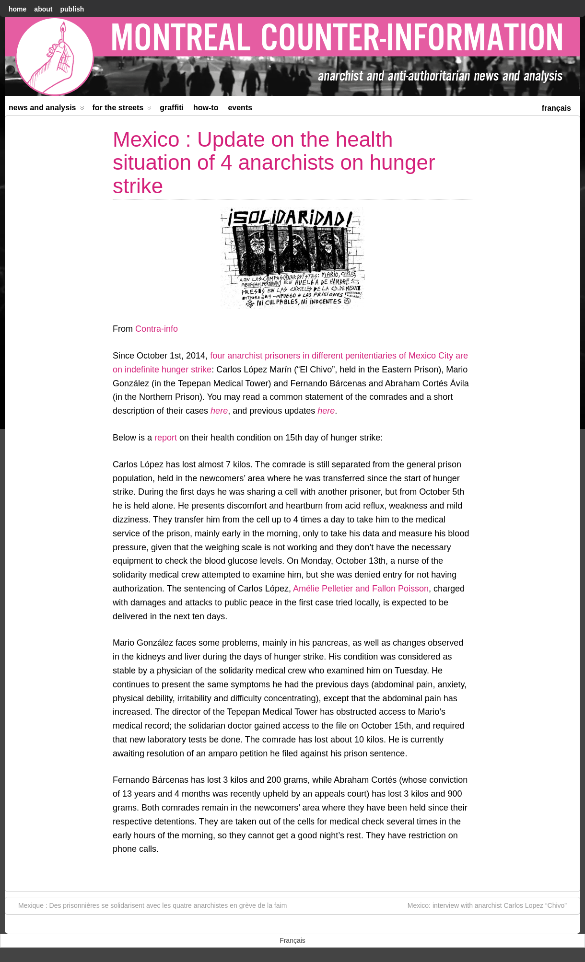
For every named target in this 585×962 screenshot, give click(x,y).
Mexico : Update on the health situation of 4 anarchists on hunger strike (274, 162)
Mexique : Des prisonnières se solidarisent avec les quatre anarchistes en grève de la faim (148, 905)
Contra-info (156, 329)
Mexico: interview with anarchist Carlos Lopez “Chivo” (492, 905)
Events (240, 108)
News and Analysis (46, 110)
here (219, 411)
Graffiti (172, 108)
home (17, 9)
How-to (205, 108)
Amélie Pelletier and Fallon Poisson (361, 588)
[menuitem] (556, 107)
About (43, 9)
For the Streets (122, 110)
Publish (72, 9)
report (165, 437)
